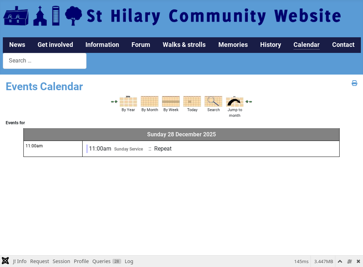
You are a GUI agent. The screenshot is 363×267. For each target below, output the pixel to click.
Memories (233, 44)
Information (102, 44)
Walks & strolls (184, 44)
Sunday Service (128, 149)
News (17, 44)
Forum (141, 44)
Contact (343, 44)
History (270, 44)
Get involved (55, 44)
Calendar (307, 44)
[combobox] (44, 61)
